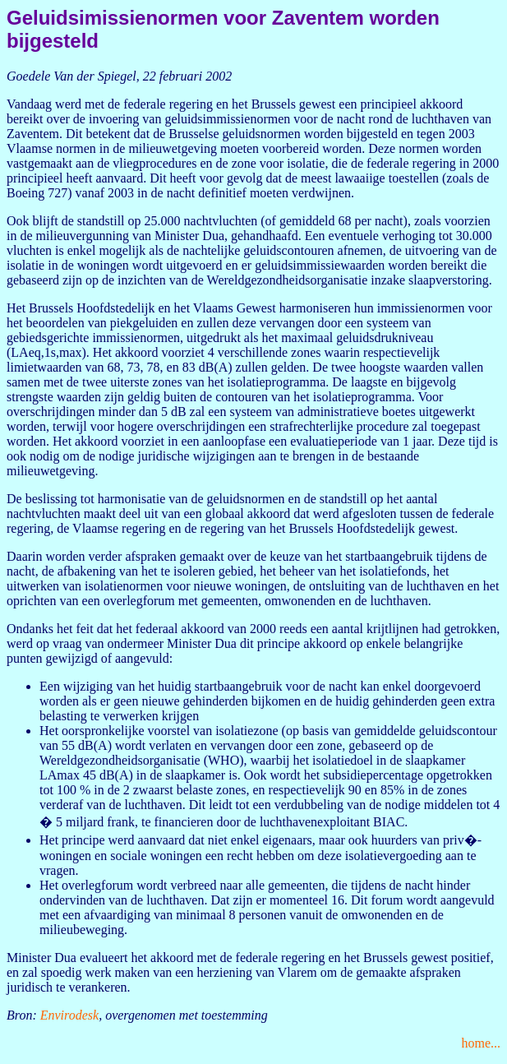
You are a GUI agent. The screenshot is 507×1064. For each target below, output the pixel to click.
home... (480, 1043)
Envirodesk (69, 1015)
